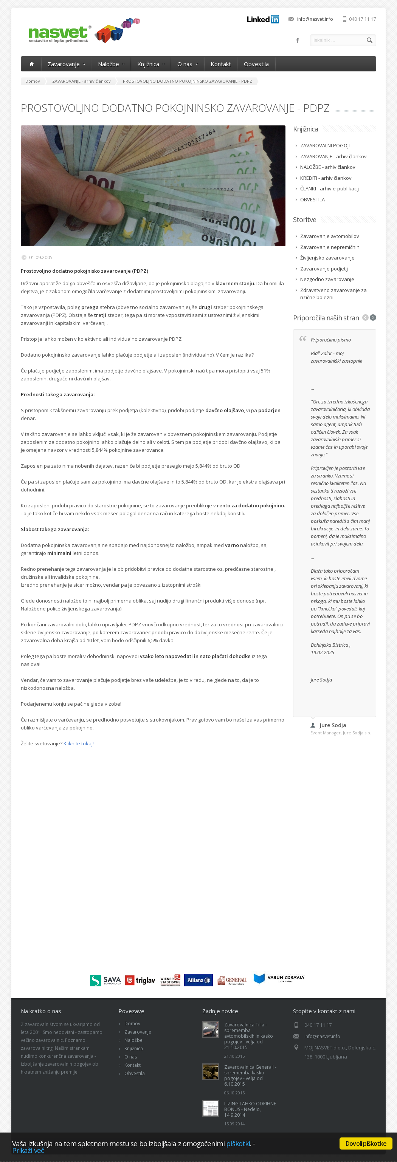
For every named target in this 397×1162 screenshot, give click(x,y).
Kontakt (221, 64)
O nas (187, 64)
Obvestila (256, 64)
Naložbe (111, 64)
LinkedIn (263, 19)
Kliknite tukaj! (79, 743)
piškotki (238, 1143)
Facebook (298, 40)
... (312, 388)
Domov (132, 1023)
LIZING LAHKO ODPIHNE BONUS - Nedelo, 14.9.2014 (250, 1109)
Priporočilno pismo (331, 339)
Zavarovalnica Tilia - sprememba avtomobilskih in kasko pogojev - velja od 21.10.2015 (248, 1036)
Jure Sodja (321, 679)
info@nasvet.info (315, 19)
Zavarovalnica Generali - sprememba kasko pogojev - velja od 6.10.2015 (250, 1075)
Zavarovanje (66, 64)
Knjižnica (150, 64)
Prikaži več (28, 1150)
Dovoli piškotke (366, 1143)
